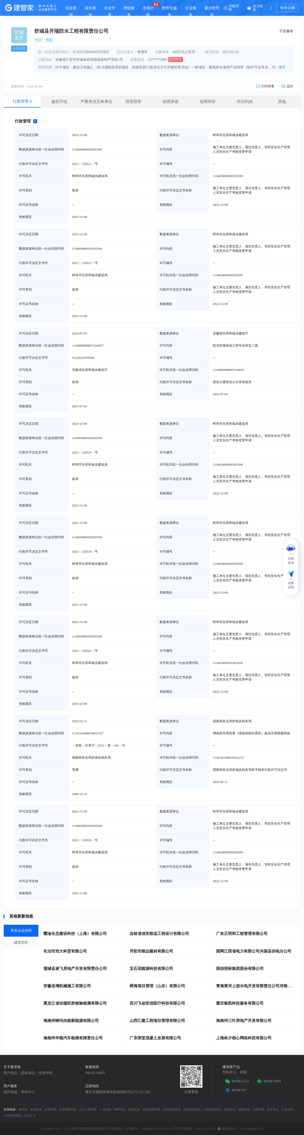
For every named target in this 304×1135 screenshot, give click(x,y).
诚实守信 (59, 101)
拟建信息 (244, 1109)
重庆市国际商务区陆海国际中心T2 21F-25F (117, 1092)
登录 (283, 8)
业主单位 (273, 1109)
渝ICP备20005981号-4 (155, 1128)
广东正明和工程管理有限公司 (242, 933)
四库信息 (120, 1109)
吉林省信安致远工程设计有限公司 (159, 933)
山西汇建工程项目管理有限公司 (157, 1020)
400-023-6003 (95, 1073)
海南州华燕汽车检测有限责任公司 (73, 1038)
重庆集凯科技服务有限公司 (240, 1003)
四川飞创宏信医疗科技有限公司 (157, 1003)
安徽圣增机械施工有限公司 (67, 986)
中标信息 (134, 1109)
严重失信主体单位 (96, 101)
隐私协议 (28, 1073)
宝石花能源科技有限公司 (151, 968)
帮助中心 (28, 1092)
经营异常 (133, 101)
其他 (282, 101)
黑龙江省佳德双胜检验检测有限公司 (75, 1003)
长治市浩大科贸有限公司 (65, 951)
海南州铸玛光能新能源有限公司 (71, 1020)
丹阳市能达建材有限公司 (151, 951)
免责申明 (46, 1073)
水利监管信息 (192, 1109)
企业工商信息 (88, 1109)
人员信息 (105, 1109)
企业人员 (30, 1115)
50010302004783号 (251, 1128)
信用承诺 (170, 101)
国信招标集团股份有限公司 (240, 968)
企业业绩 (50, 1109)
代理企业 (258, 1109)
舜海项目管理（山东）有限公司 (157, 986)
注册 (291, 8)
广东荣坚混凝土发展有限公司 (155, 1038)
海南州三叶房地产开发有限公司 (244, 1020)
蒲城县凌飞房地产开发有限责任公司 (75, 968)
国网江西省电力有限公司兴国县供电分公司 (253, 951)
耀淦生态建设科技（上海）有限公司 (75, 933)
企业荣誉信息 (68, 1109)
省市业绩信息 (151, 1109)
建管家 (23, 1109)
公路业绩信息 (212, 1109)
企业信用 (287, 1109)
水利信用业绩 (172, 1109)
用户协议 (10, 1073)
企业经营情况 (12, 1115)
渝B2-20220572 (205, 1128)
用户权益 (10, 1092)
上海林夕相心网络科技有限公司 (244, 1038)
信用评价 (208, 101)
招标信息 (230, 1109)
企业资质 (36, 1109)
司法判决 (245, 101)
